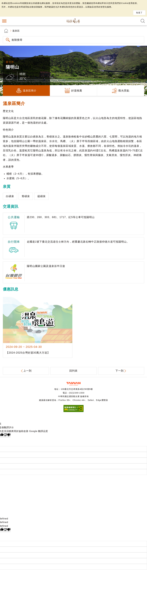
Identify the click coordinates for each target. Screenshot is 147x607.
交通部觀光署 (73, 383)
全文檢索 (143, 21)
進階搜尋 (16, 39)
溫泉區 (16, 31)
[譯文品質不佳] (7, 435)
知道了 (139, 12)
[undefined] (7, 530)
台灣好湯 (73, 21)
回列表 (73, 370)
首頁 (6, 31)
